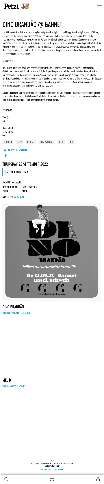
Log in (52, 460)
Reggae (31, 142)
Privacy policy (46, 469)
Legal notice (58, 469)
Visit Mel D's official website (13, 386)
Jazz (20, 142)
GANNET (20, 197)
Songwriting (46, 142)
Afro (61, 142)
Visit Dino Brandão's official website (16, 313)
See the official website (14, 149)
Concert (8, 142)
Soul (71, 142)
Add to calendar (16, 172)
